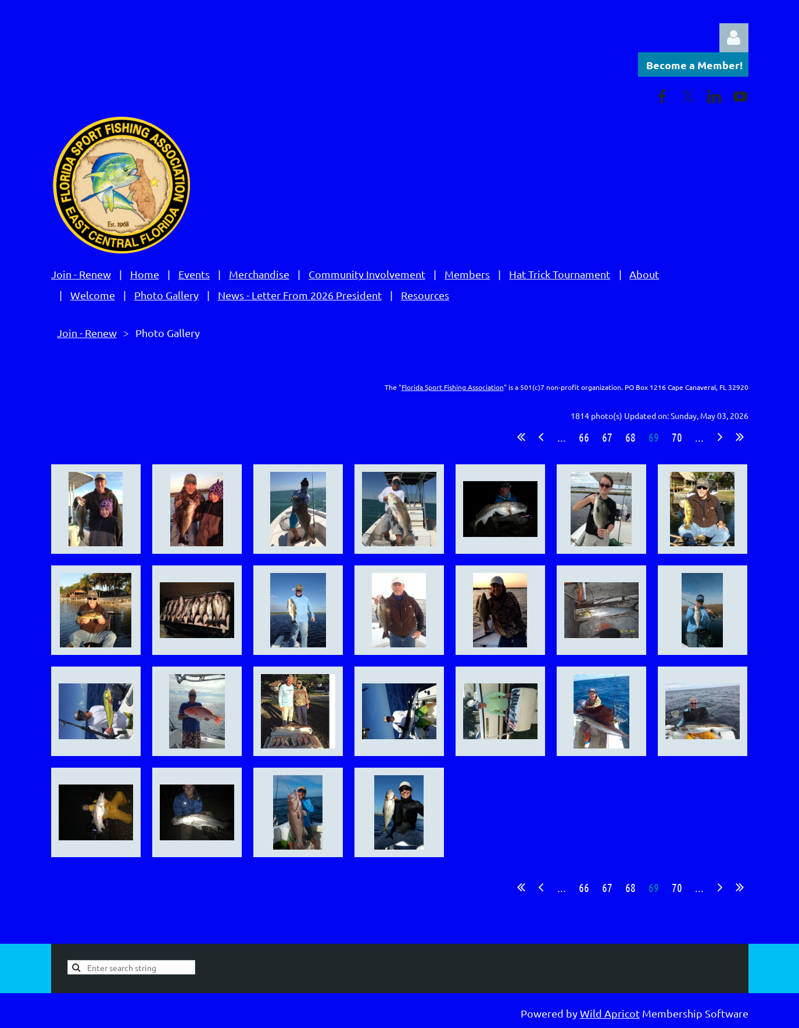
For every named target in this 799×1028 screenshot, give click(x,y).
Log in (733, 37)
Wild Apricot (610, 1013)
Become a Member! (694, 64)
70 (677, 437)
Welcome (92, 295)
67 (607, 437)
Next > (720, 437)
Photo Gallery (166, 295)
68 (630, 437)
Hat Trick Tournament (559, 274)
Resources (425, 295)
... (561, 437)
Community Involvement (367, 274)
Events (194, 274)
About (644, 274)
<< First (521, 437)
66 (584, 437)
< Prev (541, 437)
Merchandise (259, 274)
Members (467, 274)
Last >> (740, 437)
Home (144, 274)
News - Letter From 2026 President (300, 295)
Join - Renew (81, 274)
